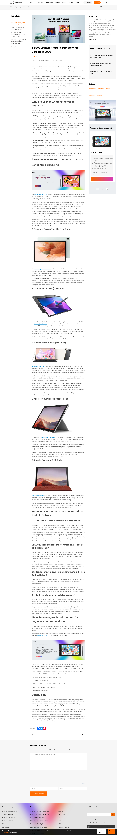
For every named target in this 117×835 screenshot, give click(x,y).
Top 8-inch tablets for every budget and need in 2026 (101, 56)
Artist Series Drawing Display (38, 817)
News (60, 820)
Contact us (61, 814)
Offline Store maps (7, 814)
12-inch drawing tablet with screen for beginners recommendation (18, 41)
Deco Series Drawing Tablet (38, 824)
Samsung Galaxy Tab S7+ (42, 269)
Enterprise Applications (8, 817)
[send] (113, 814)
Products (32, 2)
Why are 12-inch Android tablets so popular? (18, 23)
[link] (105, 2)
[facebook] (90, 822)
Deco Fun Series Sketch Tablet (38, 827)
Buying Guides (22, 7)
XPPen (11, 7)
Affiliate (60, 824)
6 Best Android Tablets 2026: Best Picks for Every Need (100, 64)
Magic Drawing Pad (40, 195)
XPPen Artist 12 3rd (43, 636)
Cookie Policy (5, 827)
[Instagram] (88, 822)
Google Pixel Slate (38, 496)
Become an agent (63, 827)
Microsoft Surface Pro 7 (50, 437)
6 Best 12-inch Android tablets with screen (17, 28)
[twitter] (102, 822)
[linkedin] (96, 822)
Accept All (111, 831)
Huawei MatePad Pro (38, 366)
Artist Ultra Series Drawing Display (40, 811)
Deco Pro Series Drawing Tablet (39, 820)
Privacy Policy (6, 824)
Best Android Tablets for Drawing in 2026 (101, 72)
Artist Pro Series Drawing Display (39, 814)
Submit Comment (38, 793)
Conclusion (14, 47)
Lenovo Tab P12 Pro (40, 324)
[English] (101, 826)
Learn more (93, 39)
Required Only (101, 831)
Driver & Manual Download (9, 811)
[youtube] (105, 822)
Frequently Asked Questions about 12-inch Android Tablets (18, 34)
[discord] (93, 822)
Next (84, 735)
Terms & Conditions (7, 820)
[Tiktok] (99, 822)
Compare (88, 2)
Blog (16, 7)
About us (60, 811)
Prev (32, 735)
